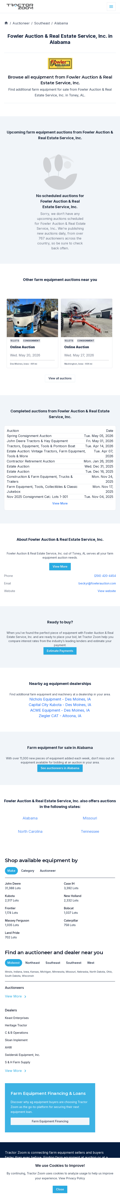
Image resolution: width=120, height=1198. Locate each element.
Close (60, 1189)
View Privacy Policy (72, 1178)
